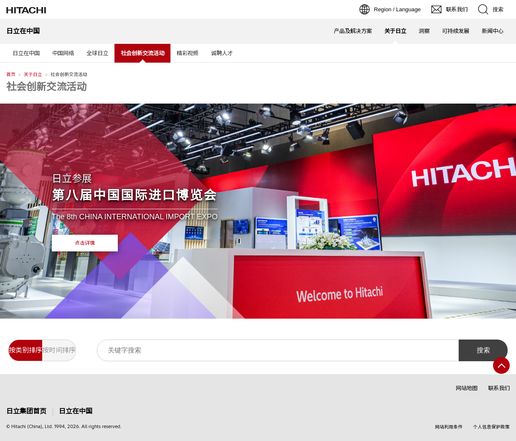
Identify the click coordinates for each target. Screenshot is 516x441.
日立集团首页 (26, 411)
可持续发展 (455, 31)
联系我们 (499, 388)
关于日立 (33, 74)
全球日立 (97, 53)
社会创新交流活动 (46, 86)
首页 (10, 74)
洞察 (424, 31)
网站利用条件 (449, 427)
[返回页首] (501, 365)
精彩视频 (187, 53)
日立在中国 (26, 53)
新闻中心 (492, 31)
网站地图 (467, 388)
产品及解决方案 (353, 31)
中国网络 (63, 53)
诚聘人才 (222, 53)
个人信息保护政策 (491, 427)
